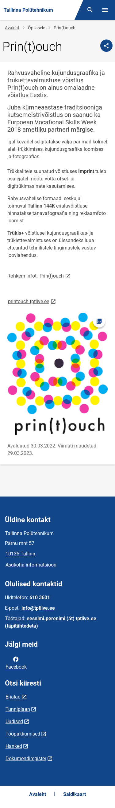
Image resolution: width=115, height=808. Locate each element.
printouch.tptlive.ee (32, 301)
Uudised (14, 721)
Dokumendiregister (26, 758)
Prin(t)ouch (55, 275)
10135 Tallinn (20, 554)
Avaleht (12, 27)
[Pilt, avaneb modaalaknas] (57, 374)
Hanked (14, 746)
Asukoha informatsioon (31, 565)
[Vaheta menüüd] (105, 10)
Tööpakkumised (23, 734)
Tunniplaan (18, 709)
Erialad (13, 697)
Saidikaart (74, 794)
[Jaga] (106, 45)
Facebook (16, 662)
